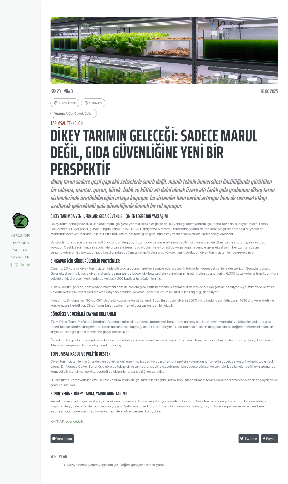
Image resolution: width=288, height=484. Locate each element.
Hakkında (20, 243)
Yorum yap (62, 438)
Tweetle (248, 438)
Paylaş (269, 438)
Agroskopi (20, 235)
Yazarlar (20, 257)
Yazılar (20, 250)
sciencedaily (74, 421)
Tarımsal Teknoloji (67, 123)
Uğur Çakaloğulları (73, 113)
